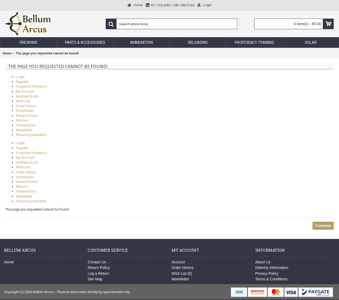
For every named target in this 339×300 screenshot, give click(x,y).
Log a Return (98, 273)
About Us (263, 262)
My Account (25, 91)
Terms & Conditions (271, 279)
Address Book (27, 96)
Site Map (95, 279)
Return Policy (99, 267)
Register (22, 82)
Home (9, 262)
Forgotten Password (31, 86)
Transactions (26, 125)
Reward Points (27, 116)
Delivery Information (271, 267)
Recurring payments (31, 135)
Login (20, 77)
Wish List (23, 101)
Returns (22, 120)
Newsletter (24, 130)
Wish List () (182, 273)
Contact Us (97, 262)
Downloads (25, 111)
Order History (26, 106)
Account (178, 262)
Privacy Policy (266, 273)
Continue (323, 226)
